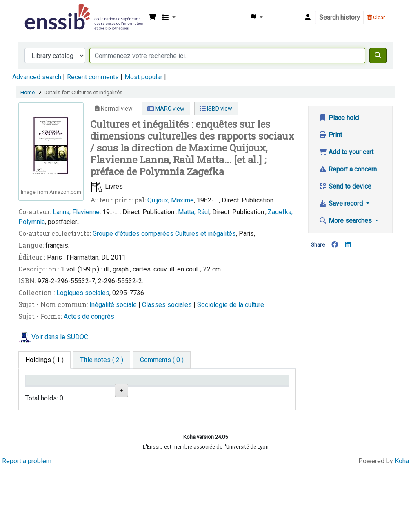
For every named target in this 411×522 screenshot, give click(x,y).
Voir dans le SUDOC (59, 337)
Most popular (143, 77)
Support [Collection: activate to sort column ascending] (85, 392)
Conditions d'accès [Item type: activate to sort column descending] (45, 388)
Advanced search (36, 77)
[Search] (378, 55)
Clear (376, 17)
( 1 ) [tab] (44, 360)
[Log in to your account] (307, 17)
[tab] (101, 360)
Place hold (339, 118)
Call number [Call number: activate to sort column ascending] (172, 388)
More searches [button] (346, 220)
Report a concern (348, 169)
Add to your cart (346, 152)
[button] (152, 17)
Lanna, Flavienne (76, 212)
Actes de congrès (89, 316)
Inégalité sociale (113, 305)
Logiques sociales (82, 293)
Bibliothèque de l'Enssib (43, 11)
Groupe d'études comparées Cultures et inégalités (164, 234)
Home (27, 92)
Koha (402, 515)
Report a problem (26, 515)
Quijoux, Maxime (170, 200)
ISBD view (216, 108)
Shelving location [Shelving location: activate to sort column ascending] (129, 388)
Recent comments (93, 77)
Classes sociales (167, 305)
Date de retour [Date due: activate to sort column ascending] (260, 388)
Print (330, 135)
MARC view (165, 108)
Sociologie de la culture (230, 305)
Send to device (345, 186)
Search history (339, 17)
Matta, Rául (193, 212)
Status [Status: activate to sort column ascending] (214, 392)
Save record (341, 203)
